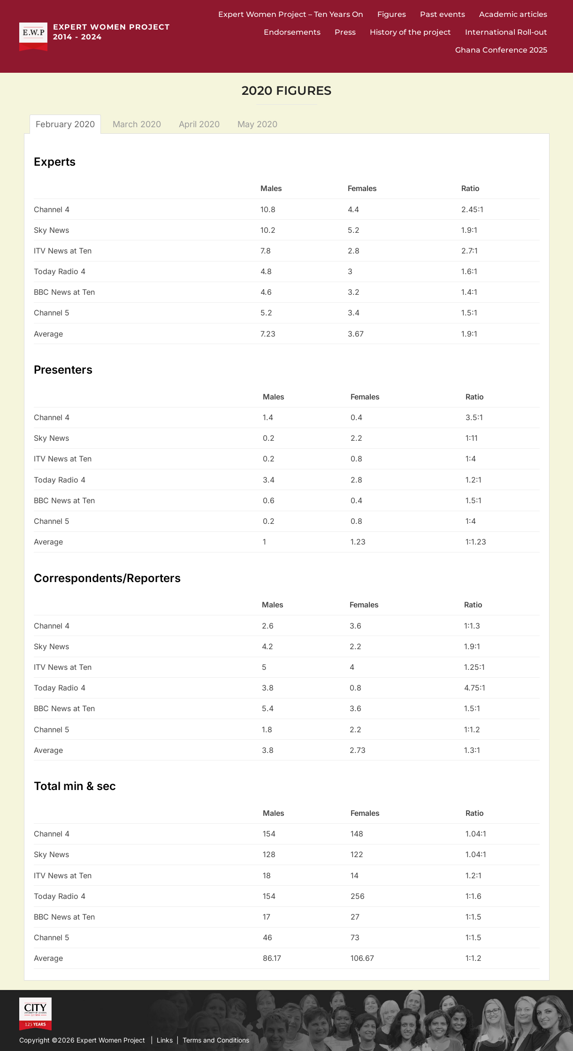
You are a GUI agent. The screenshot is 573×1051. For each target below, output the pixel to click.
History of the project (410, 32)
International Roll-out (506, 32)
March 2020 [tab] (137, 124)
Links (165, 1040)
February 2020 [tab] (65, 124)
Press (345, 32)
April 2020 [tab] (199, 124)
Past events (442, 14)
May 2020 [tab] (257, 124)
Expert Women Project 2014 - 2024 (111, 32)
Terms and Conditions (216, 1040)
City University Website (34, 1013)
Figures (391, 14)
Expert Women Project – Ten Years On (290, 14)
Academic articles (513, 14)
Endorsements (292, 32)
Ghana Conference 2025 (501, 50)
